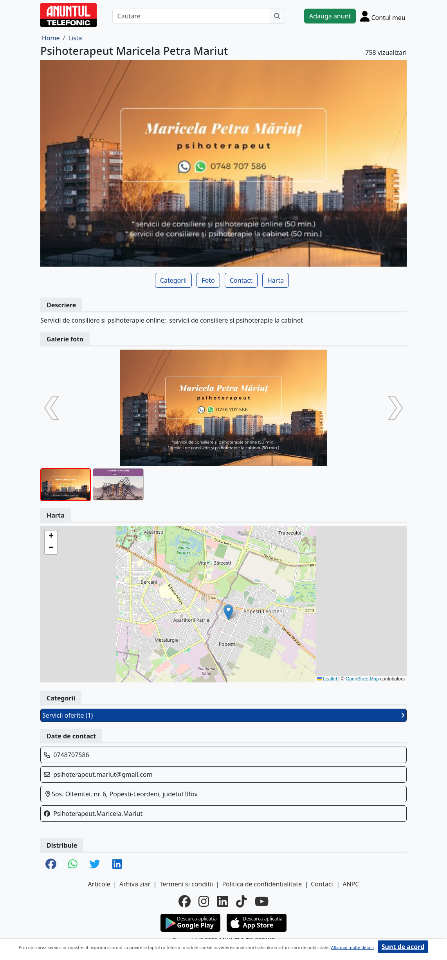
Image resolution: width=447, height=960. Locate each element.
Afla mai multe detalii (352, 947)
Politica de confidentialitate (262, 884)
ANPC (350, 884)
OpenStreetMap (362, 679)
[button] (228, 612)
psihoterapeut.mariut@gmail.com (102, 774)
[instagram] (203, 901)
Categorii (173, 280)
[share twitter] (94, 864)
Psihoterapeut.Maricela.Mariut (97, 813)
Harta (275, 280)
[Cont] (383, 16)
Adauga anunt (330, 16)
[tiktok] (241, 901)
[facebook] (184, 901)
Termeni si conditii (186, 884)
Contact (241, 280)
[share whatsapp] (73, 864)
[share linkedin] (117, 864)
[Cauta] (277, 16)
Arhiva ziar (134, 884)
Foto (208, 280)
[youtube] (262, 901)
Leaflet (327, 679)
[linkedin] (222, 901)
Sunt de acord (403, 946)
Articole (99, 884)
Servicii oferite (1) (223, 715)
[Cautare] (190, 16)
